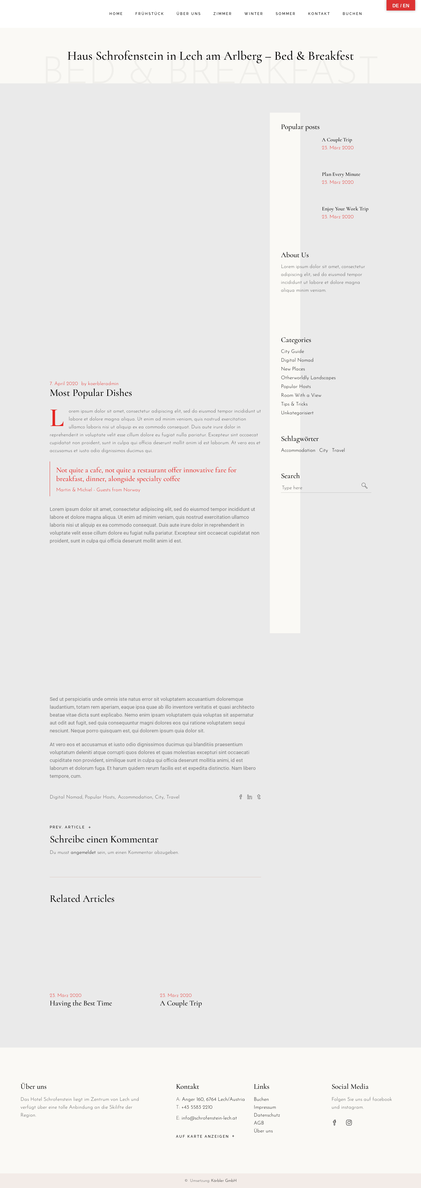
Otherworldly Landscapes (308, 377)
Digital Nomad (66, 797)
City (159, 797)
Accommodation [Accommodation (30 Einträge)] (298, 450)
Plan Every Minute (341, 174)
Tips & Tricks (294, 404)
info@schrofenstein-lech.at (209, 1118)
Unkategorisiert (297, 413)
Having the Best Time (81, 1003)
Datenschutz (267, 1115)
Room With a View (301, 395)
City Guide (292, 351)
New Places (293, 369)
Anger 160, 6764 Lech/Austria (213, 1099)
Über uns (263, 1131)
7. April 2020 (64, 383)
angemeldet (83, 852)
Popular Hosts (100, 797)
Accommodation (135, 797)
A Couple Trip (181, 1003)
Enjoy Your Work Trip (345, 208)
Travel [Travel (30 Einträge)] (338, 450)
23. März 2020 (66, 995)
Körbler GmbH (224, 1181)
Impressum (265, 1107)
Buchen (261, 1099)
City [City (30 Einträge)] (323, 450)
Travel (173, 797)
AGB (259, 1123)
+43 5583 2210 (197, 1107)
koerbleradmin (103, 383)
